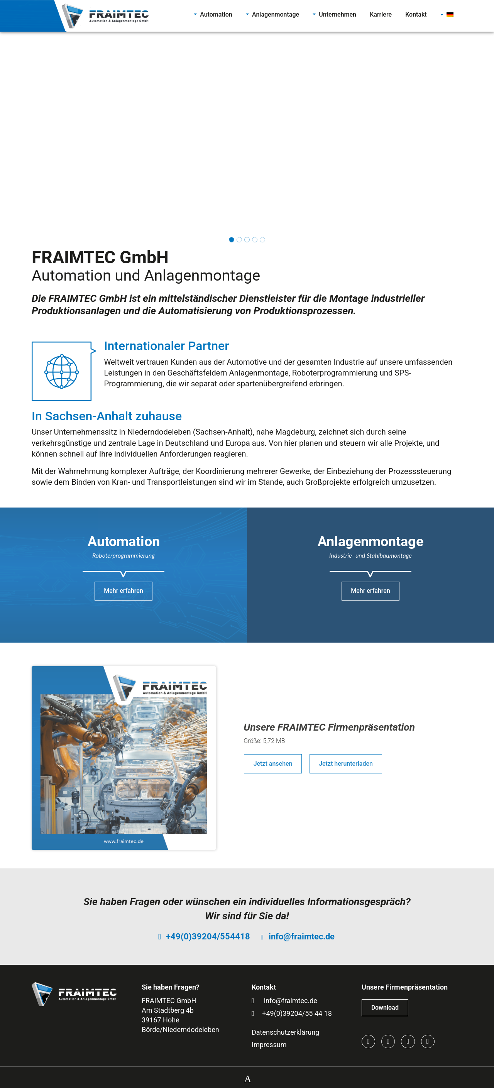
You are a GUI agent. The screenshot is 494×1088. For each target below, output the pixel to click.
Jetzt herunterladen (346, 763)
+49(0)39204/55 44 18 (297, 1013)
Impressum (269, 1045)
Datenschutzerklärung (285, 1032)
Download (385, 1007)
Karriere (381, 14)
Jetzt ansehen (273, 763)
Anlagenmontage (275, 14)
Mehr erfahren (123, 590)
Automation (216, 14)
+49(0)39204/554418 (208, 936)
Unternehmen (337, 14)
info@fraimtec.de (302, 936)
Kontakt (416, 14)
